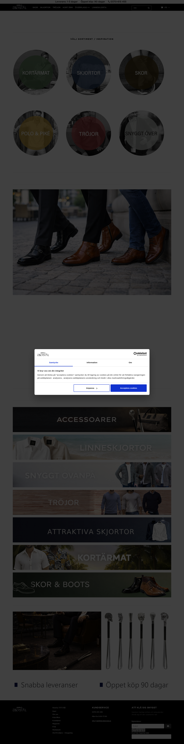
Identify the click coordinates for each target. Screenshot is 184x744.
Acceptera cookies (128, 388)
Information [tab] (92, 362)
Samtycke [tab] (53, 362)
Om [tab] (130, 362)
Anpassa (91, 388)
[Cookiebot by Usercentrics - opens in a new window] (135, 354)
